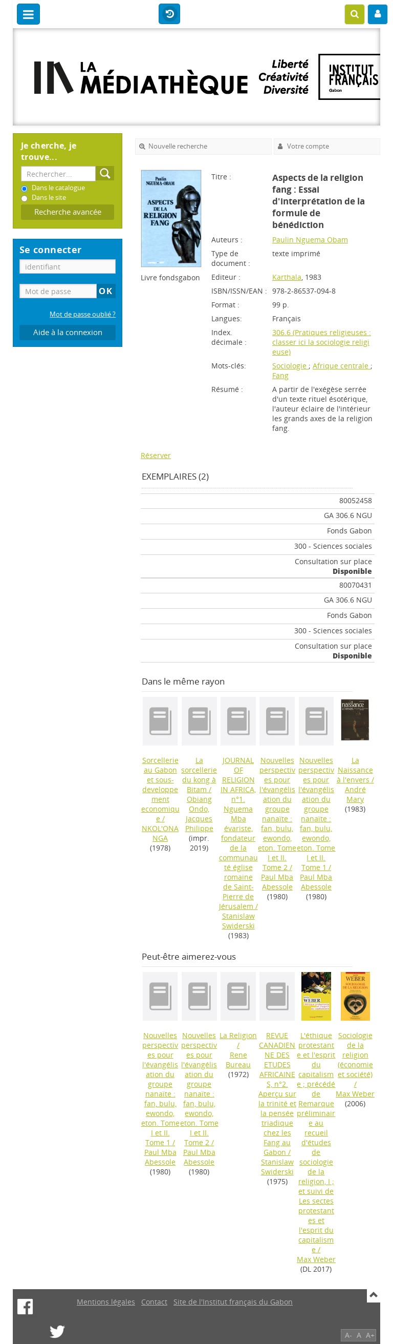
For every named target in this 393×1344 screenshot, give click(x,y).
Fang (280, 375)
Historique (169, 14)
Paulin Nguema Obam (310, 239)
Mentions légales (106, 1302)
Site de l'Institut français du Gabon (233, 1302)
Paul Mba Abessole (277, 882)
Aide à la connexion (67, 332)
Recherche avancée (67, 211)
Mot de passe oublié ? (83, 314)
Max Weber (316, 1259)
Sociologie (290, 365)
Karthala (286, 277)
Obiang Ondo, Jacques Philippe (199, 813)
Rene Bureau (238, 1059)
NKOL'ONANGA (160, 833)
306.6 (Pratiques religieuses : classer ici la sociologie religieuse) (321, 342)
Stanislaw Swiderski (238, 921)
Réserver (156, 455)
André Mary (355, 794)
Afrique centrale (341, 365)
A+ (370, 1335)
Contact (154, 1302)
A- (348, 1335)
